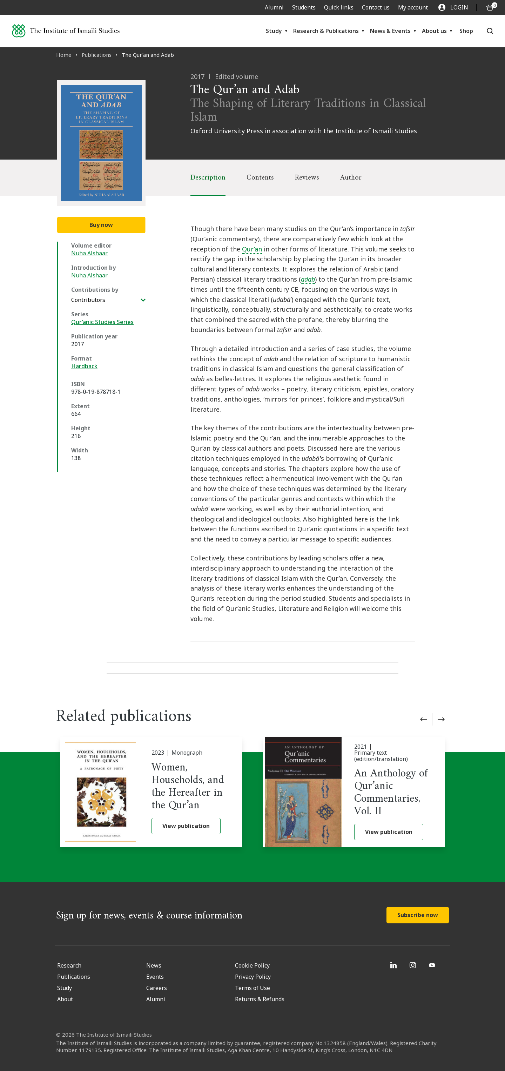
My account (413, 7)
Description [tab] (207, 177)
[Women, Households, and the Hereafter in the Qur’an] (151, 792)
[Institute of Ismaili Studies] (65, 31)
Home (64, 54)
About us (434, 31)
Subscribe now (417, 915)
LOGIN (453, 7)
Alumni (274, 7)
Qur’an (252, 249)
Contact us (376, 7)
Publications (97, 54)
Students (304, 7)
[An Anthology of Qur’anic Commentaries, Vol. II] (354, 792)
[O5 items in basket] (489, 8)
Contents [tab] (260, 177)
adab (308, 279)
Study (274, 31)
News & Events (390, 31)
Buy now (101, 225)
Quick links (339, 7)
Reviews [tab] (307, 177)
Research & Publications (326, 31)
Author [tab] (351, 177)
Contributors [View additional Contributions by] (88, 300)
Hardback (84, 366)
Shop (466, 31)
